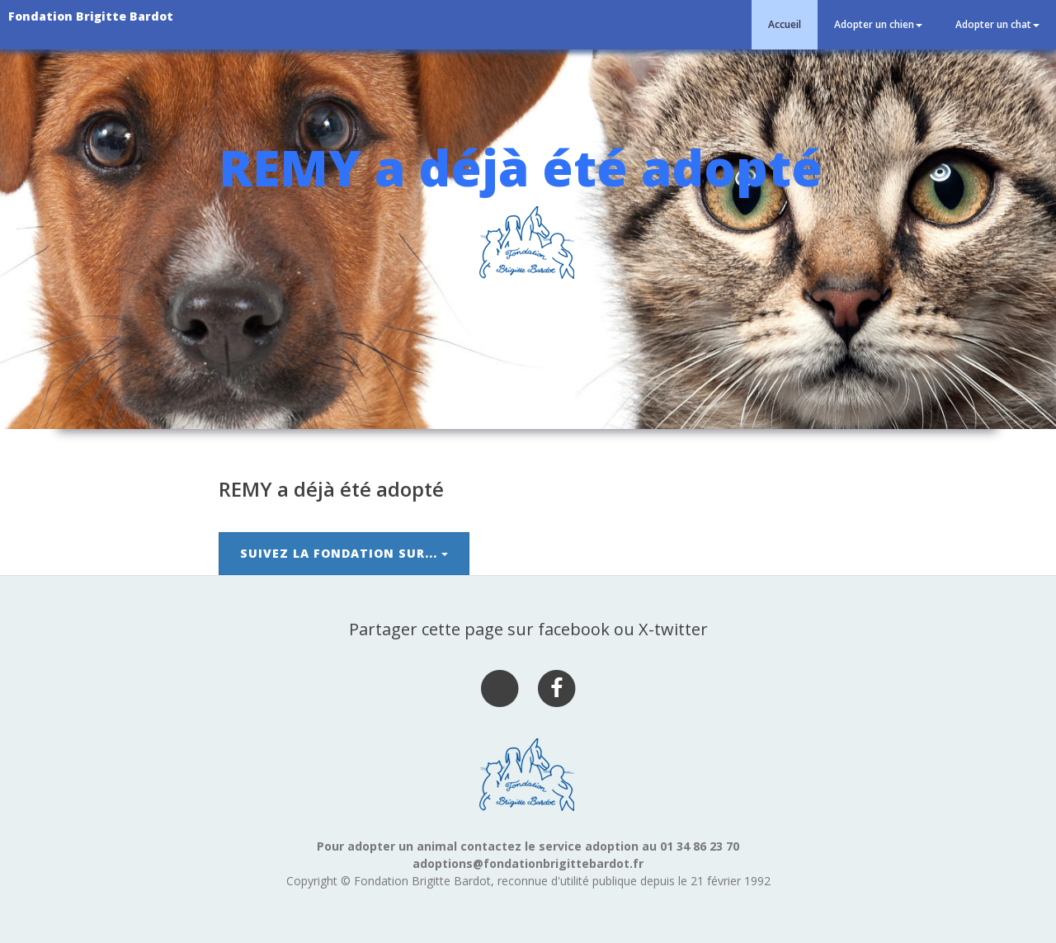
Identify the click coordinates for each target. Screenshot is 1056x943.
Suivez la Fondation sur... (344, 553)
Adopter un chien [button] (878, 24)
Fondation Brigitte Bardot (90, 16)
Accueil (784, 24)
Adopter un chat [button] (997, 24)
